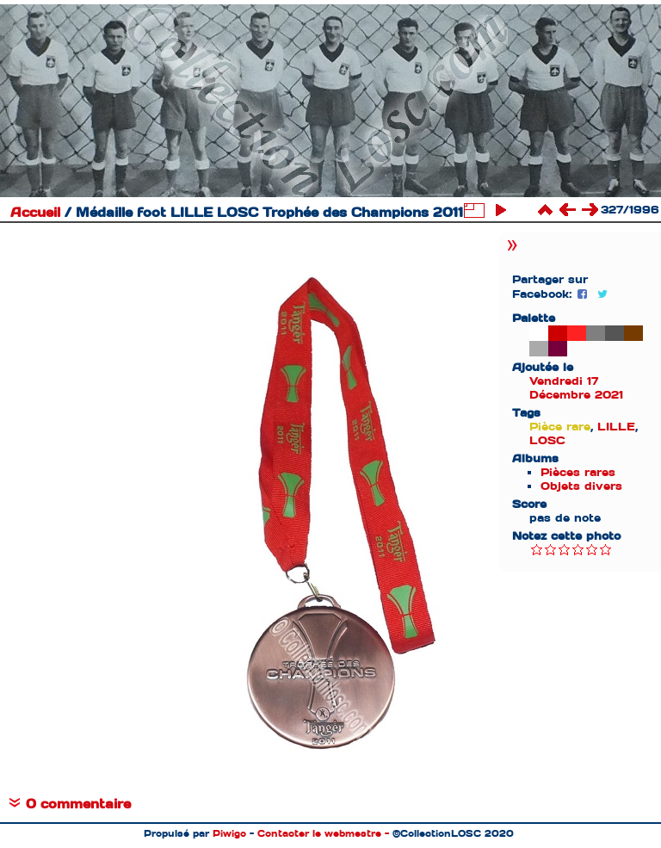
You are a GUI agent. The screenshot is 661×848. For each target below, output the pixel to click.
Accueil (35, 212)
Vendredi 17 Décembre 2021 (576, 388)
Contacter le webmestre (319, 833)
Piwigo (229, 833)
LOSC (547, 440)
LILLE (616, 426)
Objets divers (581, 486)
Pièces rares (578, 472)
